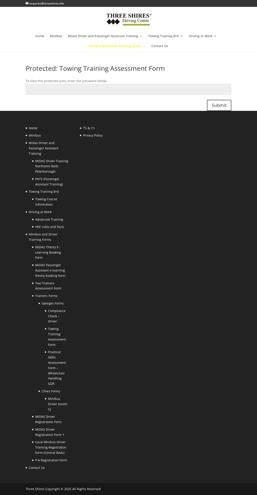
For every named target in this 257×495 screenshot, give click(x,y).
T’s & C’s (89, 128)
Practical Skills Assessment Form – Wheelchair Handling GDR (57, 368)
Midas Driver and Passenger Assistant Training (103, 36)
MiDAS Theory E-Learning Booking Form (48, 252)
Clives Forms (51, 391)
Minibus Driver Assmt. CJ (58, 404)
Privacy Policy (93, 135)
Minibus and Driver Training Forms (115, 46)
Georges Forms (53, 303)
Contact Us (159, 46)
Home (39, 36)
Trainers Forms (46, 296)
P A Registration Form (51, 460)
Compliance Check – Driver (57, 316)
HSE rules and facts (49, 227)
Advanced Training (49, 219)
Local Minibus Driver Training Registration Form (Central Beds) (50, 447)
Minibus (56, 36)
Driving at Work (201, 36)
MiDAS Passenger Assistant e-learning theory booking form (50, 270)
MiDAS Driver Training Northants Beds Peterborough (51, 166)
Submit (219, 105)
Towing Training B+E (163, 36)
